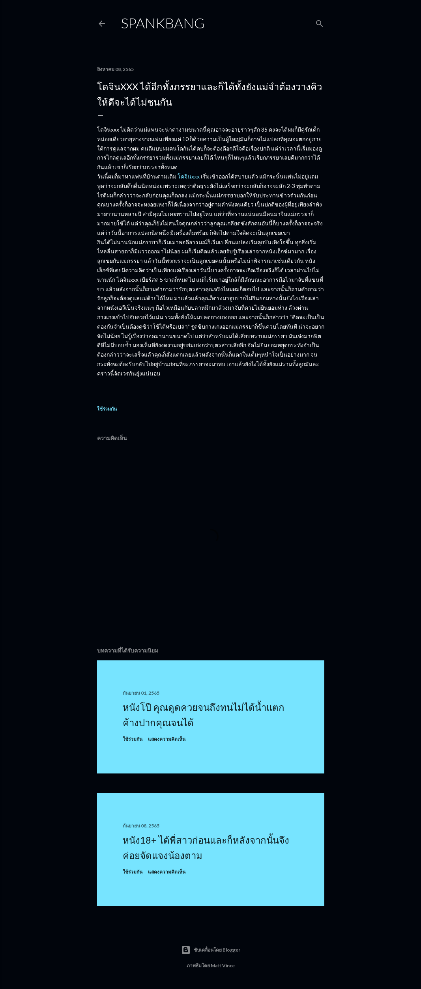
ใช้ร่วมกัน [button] (107, 409)
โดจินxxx (189, 176)
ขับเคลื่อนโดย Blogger (210, 950)
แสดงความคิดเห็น (166, 739)
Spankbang (163, 23)
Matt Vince (223, 966)
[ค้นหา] (319, 22)
